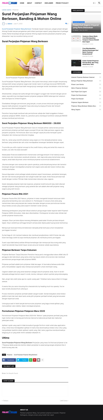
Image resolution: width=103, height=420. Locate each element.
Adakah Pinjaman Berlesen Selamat (86, 77)
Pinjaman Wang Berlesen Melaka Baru (86, 106)
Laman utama (6, 10)
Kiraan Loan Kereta (86, 84)
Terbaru (5, 400)
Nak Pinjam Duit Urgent (86, 92)
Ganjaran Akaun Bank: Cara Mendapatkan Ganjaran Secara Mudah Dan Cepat (90, 39)
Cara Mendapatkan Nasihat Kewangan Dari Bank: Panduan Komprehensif (90, 51)
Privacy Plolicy (62, 3)
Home (22, 3)
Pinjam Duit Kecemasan (86, 95)
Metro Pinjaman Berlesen (86, 88)
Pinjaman (16, 10)
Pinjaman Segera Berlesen (86, 102)
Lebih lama (63, 400)
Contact (38, 3)
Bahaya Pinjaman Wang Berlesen (86, 81)
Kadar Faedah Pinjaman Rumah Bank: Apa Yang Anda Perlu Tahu (90, 62)
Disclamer (49, 3)
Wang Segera (86, 110)
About (29, 3)
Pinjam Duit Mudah (86, 99)
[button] (94, 3)
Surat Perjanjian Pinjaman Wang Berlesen (16, 29)
